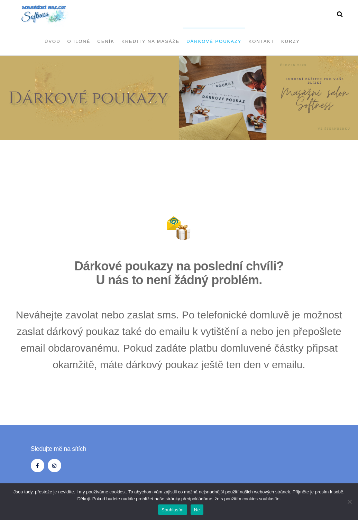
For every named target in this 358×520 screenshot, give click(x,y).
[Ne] (349, 501)
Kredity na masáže (150, 41)
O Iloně (79, 41)
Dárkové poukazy (213, 41)
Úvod (53, 41)
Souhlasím (173, 509)
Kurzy (290, 41)
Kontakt (261, 41)
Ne (197, 509)
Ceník (105, 41)
